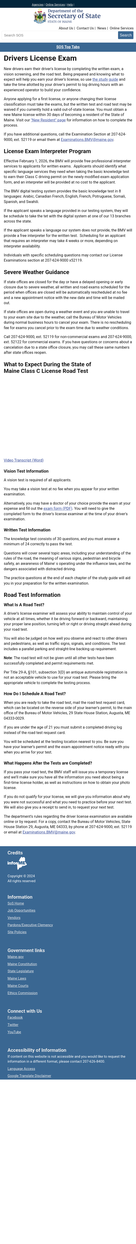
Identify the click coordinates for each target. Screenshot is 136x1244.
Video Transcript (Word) (24, 460)
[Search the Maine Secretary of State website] (26, 35)
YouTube (14, 1032)
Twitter (13, 1025)
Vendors (14, 918)
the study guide (105, 79)
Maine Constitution (22, 964)
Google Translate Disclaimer (29, 1076)
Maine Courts (18, 986)
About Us (66, 28)
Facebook (15, 1017)
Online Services (55, 4)
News (102, 28)
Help (70, 4)
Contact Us (85, 28)
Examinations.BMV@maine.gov (87, 139)
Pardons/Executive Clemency (30, 925)
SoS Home (16, 903)
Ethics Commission (23, 993)
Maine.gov (16, 957)
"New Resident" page (48, 120)
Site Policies (17, 932)
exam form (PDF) (57, 508)
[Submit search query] (125, 35)
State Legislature (21, 971)
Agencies (37, 4)
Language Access (21, 1069)
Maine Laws (17, 978)
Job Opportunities (21, 910)
